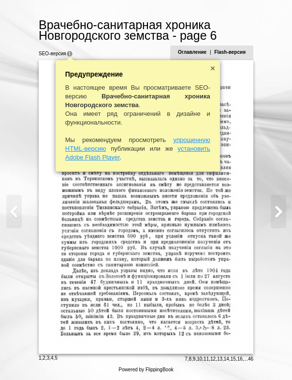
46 (250, 359)
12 (213, 359)
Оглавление (192, 52)
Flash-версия (230, 52)
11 (206, 359)
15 (233, 359)
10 (199, 359)
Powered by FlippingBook (145, 369)
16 (240, 359)
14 (226, 359)
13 (219, 359)
